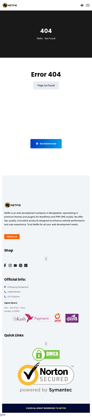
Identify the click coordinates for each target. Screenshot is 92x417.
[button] (46, 258)
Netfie (40, 38)
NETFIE (62, 408)
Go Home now (46, 143)
